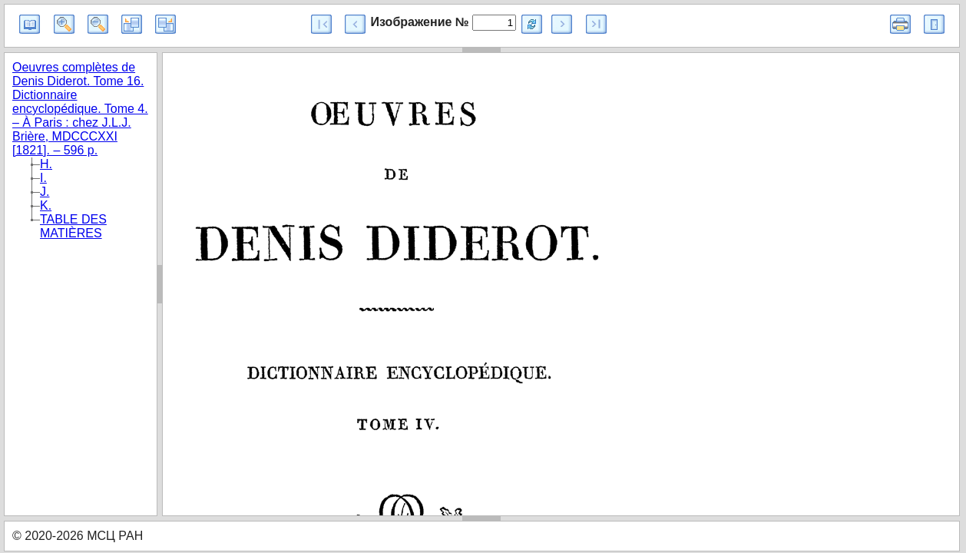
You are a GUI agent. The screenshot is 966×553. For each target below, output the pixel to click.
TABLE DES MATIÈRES (73, 226)
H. (46, 164)
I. (43, 177)
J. (44, 191)
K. (45, 205)
